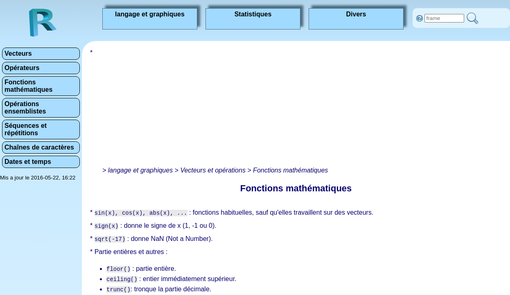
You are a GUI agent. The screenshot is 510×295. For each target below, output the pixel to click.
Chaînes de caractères (39, 147)
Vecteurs (18, 53)
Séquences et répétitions (26, 129)
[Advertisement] (237, 106)
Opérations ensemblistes (25, 107)
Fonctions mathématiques (28, 86)
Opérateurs (22, 67)
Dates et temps (28, 161)
